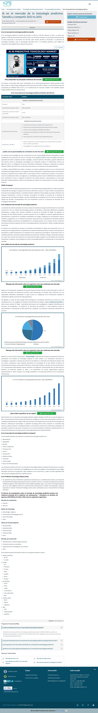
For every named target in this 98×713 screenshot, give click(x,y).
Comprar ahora (81, 17)
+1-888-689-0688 (80, 681)
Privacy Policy (60, 710)
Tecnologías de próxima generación (33, 9)
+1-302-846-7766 (77, 683)
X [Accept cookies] (66, 710)
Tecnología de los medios (14, 9)
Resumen (32, 27)
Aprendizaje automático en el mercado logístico (16, 662)
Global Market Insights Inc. (10, 705)
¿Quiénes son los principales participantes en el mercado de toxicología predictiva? (33, 649)
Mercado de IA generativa (44, 658)
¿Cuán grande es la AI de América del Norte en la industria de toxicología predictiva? (33, 645)
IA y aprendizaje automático (53, 9)
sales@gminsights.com (80, 687)
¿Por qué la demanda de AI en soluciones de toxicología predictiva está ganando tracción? (33, 640)
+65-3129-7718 (78, 685)
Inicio (3, 9)
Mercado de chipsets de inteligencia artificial (49, 662)
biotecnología (30, 356)
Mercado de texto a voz (12, 658)
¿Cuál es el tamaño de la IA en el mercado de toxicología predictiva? (33, 627)
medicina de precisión (56, 302)
